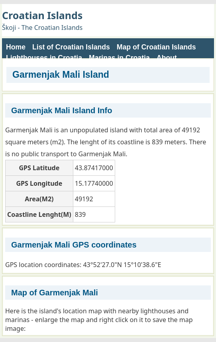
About (167, 58)
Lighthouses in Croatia (44, 58)
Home (16, 47)
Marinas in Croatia (119, 58)
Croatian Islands (42, 15)
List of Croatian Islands (71, 47)
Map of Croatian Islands (156, 47)
